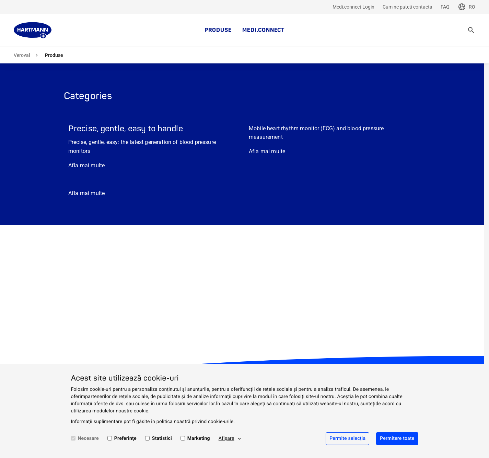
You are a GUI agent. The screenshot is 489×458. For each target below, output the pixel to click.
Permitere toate (397, 438)
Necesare (88, 438)
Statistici (162, 438)
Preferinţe (125, 438)
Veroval (22, 55)
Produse (218, 30)
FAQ (445, 7)
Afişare (226, 438)
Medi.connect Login (353, 7)
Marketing (198, 438)
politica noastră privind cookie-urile (195, 421)
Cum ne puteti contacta (407, 7)
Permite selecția (347, 438)
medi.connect (263, 30)
